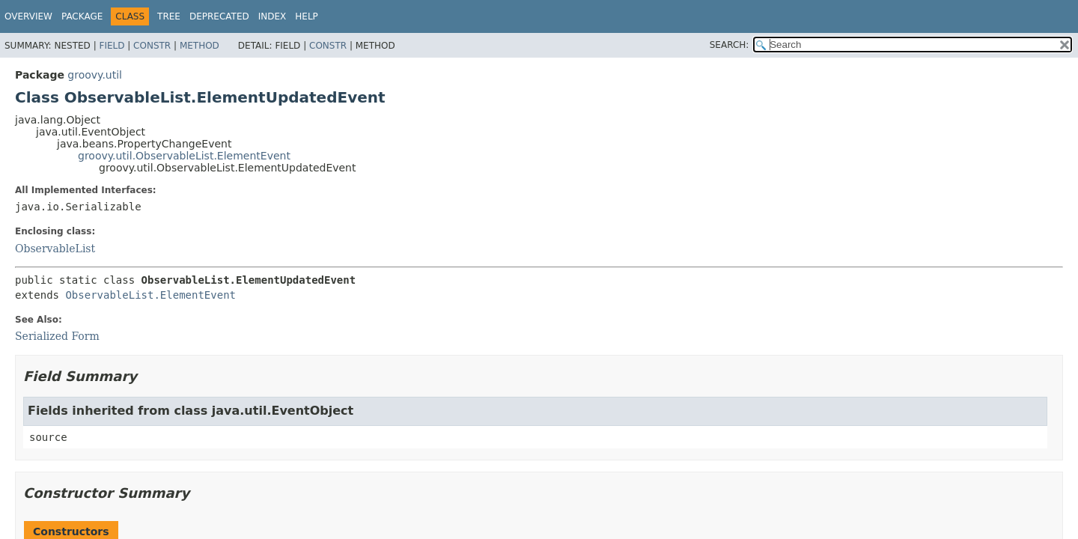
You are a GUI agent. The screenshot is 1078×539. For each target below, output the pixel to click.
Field (111, 45)
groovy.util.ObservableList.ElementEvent (184, 156)
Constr (152, 45)
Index (272, 16)
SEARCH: (729, 45)
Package (82, 16)
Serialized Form (57, 336)
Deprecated (219, 16)
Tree (168, 16)
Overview (28, 16)
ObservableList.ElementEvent (150, 295)
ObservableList (55, 249)
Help (306, 16)
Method (199, 45)
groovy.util (94, 75)
